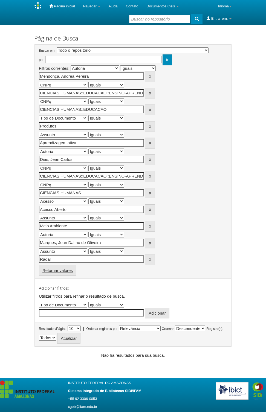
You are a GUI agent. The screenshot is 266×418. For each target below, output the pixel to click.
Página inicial (62, 6)
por (41, 60)
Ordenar (168, 329)
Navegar (91, 6)
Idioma (225, 6)
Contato (132, 6)
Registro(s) (214, 329)
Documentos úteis (162, 6)
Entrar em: (219, 18)
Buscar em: (47, 51)
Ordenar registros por (101, 329)
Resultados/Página (52, 329)
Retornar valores (57, 270)
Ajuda (112, 6)
